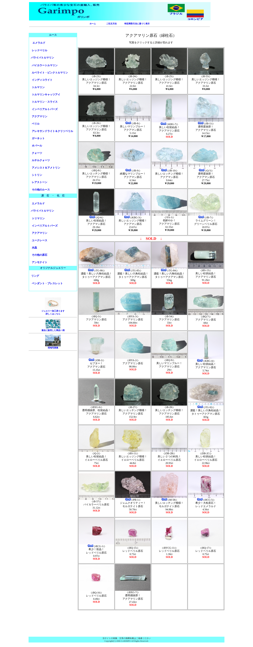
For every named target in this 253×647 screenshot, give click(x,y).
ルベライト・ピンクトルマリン (50, 72)
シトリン (37, 175)
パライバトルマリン (42, 57)
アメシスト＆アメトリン (46, 167)
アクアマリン (39, 116)
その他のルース (41, 189)
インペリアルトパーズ (45, 109)
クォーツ (37, 153)
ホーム (93, 23)
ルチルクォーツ (41, 160)
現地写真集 (53, 347)
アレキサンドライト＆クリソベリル (52, 131)
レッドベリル (39, 50)
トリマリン (38, 218)
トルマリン (38, 87)
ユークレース (39, 240)
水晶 (34, 247)
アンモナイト (39, 262)
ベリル (36, 123)
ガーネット (38, 138)
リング (35, 275)
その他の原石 (39, 254)
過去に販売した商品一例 (53, 330)
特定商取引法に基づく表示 (137, 23)
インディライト (42, 79)
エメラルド (38, 42)
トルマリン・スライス (45, 101)
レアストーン (39, 182)
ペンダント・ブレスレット (47, 283)
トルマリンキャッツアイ (46, 94)
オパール (37, 145)
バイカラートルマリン (45, 65)
